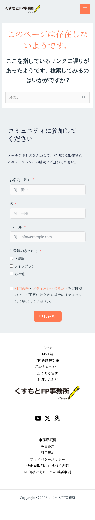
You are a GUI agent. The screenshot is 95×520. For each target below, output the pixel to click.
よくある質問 (47, 373)
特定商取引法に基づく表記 (47, 465)
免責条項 (48, 446)
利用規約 (22, 288)
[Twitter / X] (47, 418)
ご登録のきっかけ (24, 250)
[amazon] (57, 418)
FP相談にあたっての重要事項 (47, 471)
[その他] (11, 273)
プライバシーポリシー (50, 288)
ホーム (47, 347)
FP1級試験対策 (47, 360)
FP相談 (47, 353)
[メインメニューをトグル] (85, 9)
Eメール (16, 227)
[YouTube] (38, 418)
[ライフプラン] (11, 266)
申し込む (47, 316)
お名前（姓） (20, 179)
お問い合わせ (47, 379)
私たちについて (47, 366)
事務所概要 (47, 439)
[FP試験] (11, 258)
